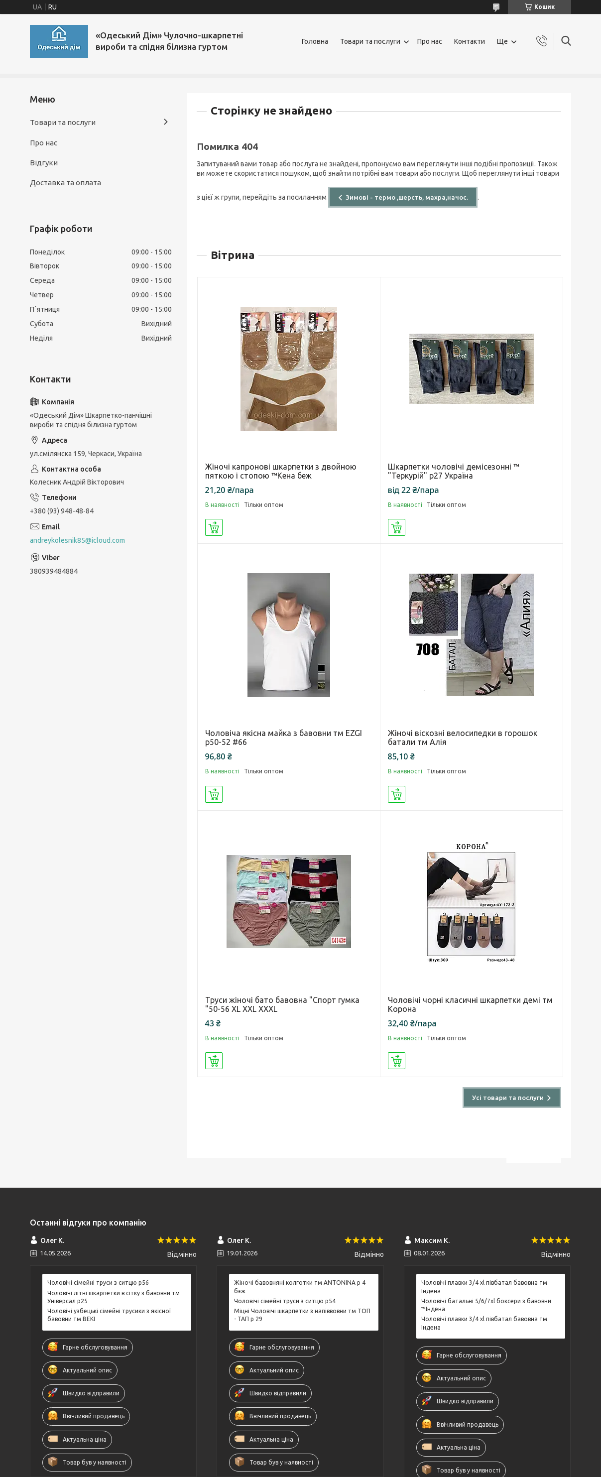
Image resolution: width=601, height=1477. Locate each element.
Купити (214, 527)
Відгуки (44, 162)
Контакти (469, 41)
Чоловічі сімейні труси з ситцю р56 (98, 1282)
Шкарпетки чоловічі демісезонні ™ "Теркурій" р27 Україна (453, 471)
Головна (315, 41)
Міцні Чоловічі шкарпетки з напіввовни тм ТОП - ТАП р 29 (302, 1315)
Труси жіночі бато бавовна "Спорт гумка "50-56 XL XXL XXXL (282, 1004)
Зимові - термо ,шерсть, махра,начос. (407, 197)
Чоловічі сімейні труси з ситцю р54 (285, 1301)
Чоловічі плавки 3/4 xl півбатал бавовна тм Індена (484, 1286)
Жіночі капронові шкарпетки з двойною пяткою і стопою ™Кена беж (281, 471)
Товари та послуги (370, 41)
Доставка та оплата (65, 182)
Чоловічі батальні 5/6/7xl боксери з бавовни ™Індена (486, 1305)
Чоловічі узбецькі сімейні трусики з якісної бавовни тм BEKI (109, 1315)
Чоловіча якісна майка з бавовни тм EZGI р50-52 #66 (283, 737)
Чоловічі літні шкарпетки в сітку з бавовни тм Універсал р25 (113, 1297)
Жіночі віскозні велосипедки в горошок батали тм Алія (462, 737)
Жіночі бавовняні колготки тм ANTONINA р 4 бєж (299, 1286)
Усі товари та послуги (508, 1097)
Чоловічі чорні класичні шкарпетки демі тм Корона (470, 1004)
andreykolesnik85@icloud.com (77, 540)
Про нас (429, 41)
